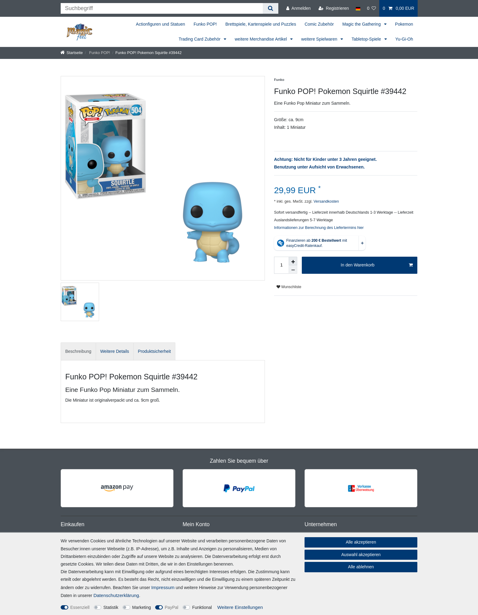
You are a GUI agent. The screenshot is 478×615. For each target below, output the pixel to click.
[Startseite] (71, 53)
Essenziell (80, 607)
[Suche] (270, 8)
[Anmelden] (298, 8)
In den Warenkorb (377, 265)
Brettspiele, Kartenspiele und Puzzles (260, 24)
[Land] (357, 8)
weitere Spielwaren (319, 39)
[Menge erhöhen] (293, 261)
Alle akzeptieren (361, 542)
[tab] (78, 351)
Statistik (110, 607)
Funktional (202, 607)
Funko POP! (205, 24)
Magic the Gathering (362, 24)
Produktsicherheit (154, 351)
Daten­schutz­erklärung (116, 595)
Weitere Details (114, 351)
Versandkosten (325, 201)
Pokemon (404, 24)
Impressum (162, 587)
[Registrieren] (333, 8)
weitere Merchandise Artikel (261, 39)
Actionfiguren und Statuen (160, 24)
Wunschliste (288, 287)
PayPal (171, 607)
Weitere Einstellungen (240, 607)
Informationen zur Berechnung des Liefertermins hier (319, 228)
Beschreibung (78, 351)
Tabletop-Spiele (366, 39)
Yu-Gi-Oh (404, 39)
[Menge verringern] (293, 269)
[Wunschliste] (372, 8)
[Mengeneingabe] (281, 265)
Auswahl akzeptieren (360, 554)
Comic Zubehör (319, 24)
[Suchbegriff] (162, 8)
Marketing (141, 607)
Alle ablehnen (361, 566)
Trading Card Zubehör (200, 39)
